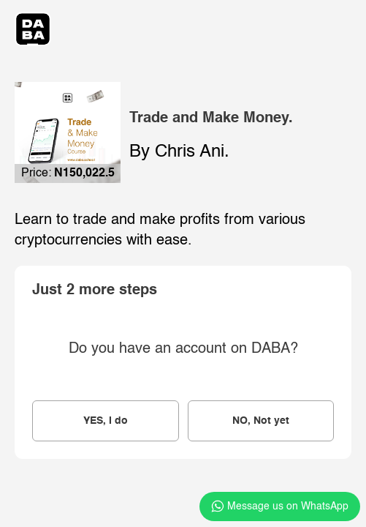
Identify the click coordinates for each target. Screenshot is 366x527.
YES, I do (105, 421)
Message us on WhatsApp (279, 506)
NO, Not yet (260, 421)
